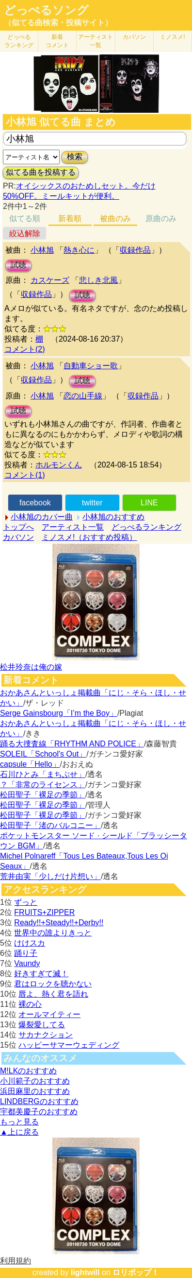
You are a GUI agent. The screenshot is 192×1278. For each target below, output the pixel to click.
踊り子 (25, 953)
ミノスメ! (172, 37)
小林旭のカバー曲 (42, 517)
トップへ (18, 527)
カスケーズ (50, 280)
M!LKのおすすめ (28, 1071)
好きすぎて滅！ (41, 973)
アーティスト (95, 41)
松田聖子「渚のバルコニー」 (50, 825)
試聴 (18, 265)
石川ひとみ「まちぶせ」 (42, 774)
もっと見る (19, 1122)
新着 (57, 41)
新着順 (69, 218)
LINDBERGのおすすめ (39, 1101)
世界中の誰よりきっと (53, 933)
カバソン (134, 37)
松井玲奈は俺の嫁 (31, 667)
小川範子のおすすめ (35, 1081)
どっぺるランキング (146, 527)
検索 (74, 157)
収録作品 (135, 250)
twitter (92, 503)
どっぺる (18, 41)
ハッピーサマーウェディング (68, 1045)
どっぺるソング (46, 10)
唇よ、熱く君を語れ (53, 994)
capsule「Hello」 (30, 764)
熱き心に (79, 250)
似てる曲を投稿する (41, 172)
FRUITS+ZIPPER (44, 912)
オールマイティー (49, 1014)
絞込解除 (24, 233)
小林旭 (42, 250)
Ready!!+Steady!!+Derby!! (58, 922)
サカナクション (45, 1035)
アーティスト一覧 (73, 527)
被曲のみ (115, 218)
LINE (149, 503)
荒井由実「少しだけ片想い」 (50, 876)
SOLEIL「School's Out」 (43, 754)
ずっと (25, 902)
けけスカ (29, 943)
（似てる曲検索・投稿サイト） (58, 22)
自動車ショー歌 (91, 366)
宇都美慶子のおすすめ (39, 1111)
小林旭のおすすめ (113, 517)
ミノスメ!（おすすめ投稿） (89, 537)
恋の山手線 (83, 396)
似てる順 (24, 218)
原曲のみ (160, 218)
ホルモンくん (58, 465)
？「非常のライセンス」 (42, 784)
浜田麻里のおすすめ (35, 1091)
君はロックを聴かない (53, 984)
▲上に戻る (19, 1132)
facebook (35, 503)
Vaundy (27, 963)
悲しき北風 (98, 280)
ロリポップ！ (135, 1272)
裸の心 (30, 1004)
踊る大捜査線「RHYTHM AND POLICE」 (72, 744)
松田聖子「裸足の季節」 (42, 795)
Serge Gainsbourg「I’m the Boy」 (58, 713)
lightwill (85, 1272)
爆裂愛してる (41, 1024)
